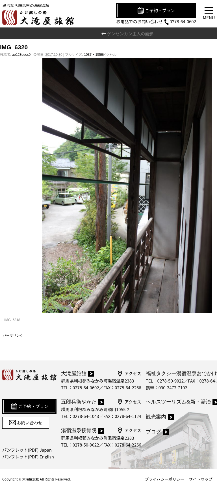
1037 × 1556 (93, 55)
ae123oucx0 (21, 55)
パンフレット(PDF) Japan (27, 450)
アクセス (129, 373)
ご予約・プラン (156, 10)
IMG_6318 (12, 320)
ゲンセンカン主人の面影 (127, 34)
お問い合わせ (25, 422)
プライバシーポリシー (164, 479)
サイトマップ (200, 479)
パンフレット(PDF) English (28, 457)
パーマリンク (13, 336)
